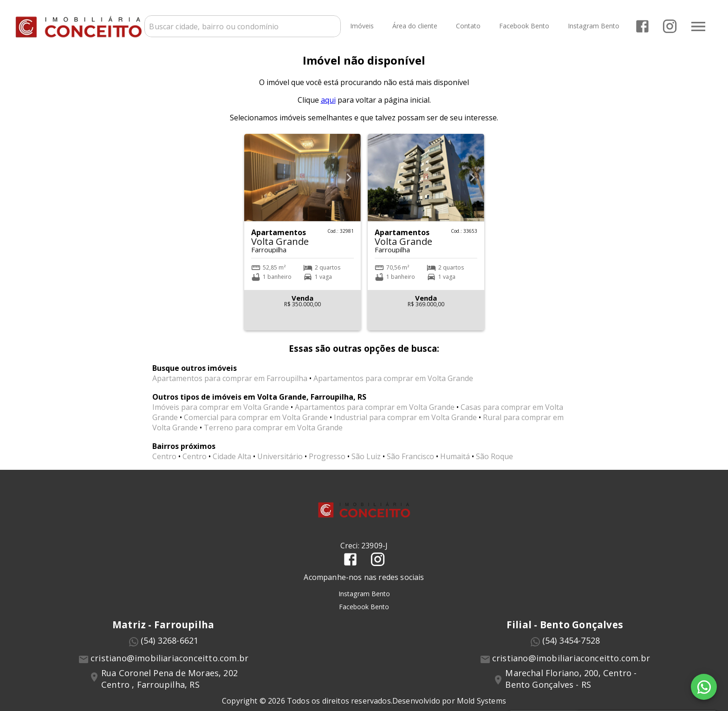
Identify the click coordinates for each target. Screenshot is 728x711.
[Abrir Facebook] (641, 26)
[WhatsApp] (704, 687)
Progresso (327, 464)
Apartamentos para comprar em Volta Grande (393, 386)
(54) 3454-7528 (571, 647)
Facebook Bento (523, 26)
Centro (164, 464)
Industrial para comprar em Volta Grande (405, 425)
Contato (467, 26)
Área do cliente (413, 26)
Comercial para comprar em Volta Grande (256, 425)
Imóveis (361, 26)
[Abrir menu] (697, 25)
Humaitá (455, 464)
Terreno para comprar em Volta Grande (273, 435)
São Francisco (410, 464)
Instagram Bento (592, 26)
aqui (328, 108)
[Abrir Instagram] (669, 26)
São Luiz (366, 464)
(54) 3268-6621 (170, 647)
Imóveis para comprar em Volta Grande (220, 415)
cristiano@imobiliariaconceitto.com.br (169, 665)
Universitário (280, 464)
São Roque (494, 464)
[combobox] (246, 26)
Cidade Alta (232, 464)
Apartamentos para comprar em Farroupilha (229, 386)
